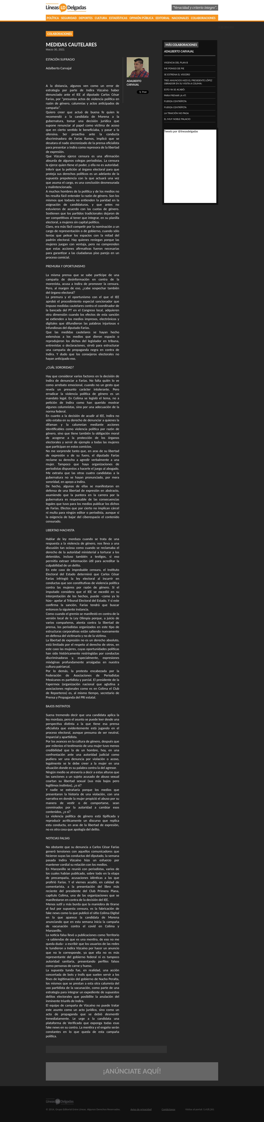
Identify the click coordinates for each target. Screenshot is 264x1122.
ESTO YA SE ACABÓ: (174, 89)
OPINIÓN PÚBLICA (141, 18)
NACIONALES (180, 18)
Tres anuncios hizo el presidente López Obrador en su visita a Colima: (188, 82)
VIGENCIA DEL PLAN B (176, 62)
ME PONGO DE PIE (174, 68)
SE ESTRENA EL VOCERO (177, 74)
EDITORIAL (163, 18)
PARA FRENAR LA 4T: (175, 95)
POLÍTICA (53, 18)
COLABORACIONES (203, 18)
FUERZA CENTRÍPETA (175, 101)
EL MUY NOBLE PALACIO (177, 119)
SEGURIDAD (69, 18)
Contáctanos (168, 1109)
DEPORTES (86, 18)
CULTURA (101, 18)
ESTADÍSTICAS (118, 18)
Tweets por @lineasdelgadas (181, 131)
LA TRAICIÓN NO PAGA (176, 113)
